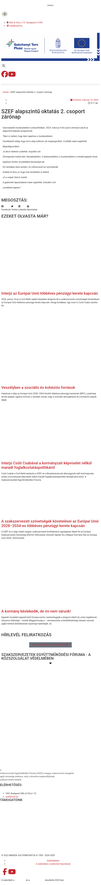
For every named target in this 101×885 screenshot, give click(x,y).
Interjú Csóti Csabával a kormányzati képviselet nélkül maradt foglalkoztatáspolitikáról (46, 465)
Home (5, 92)
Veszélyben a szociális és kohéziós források (38, 387)
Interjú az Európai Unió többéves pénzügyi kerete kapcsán (49, 293)
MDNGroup (20, 880)
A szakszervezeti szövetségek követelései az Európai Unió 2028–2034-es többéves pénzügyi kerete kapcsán (50, 523)
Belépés (50, 5)
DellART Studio (37, 880)
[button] (3, 66)
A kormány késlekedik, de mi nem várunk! (36, 611)
